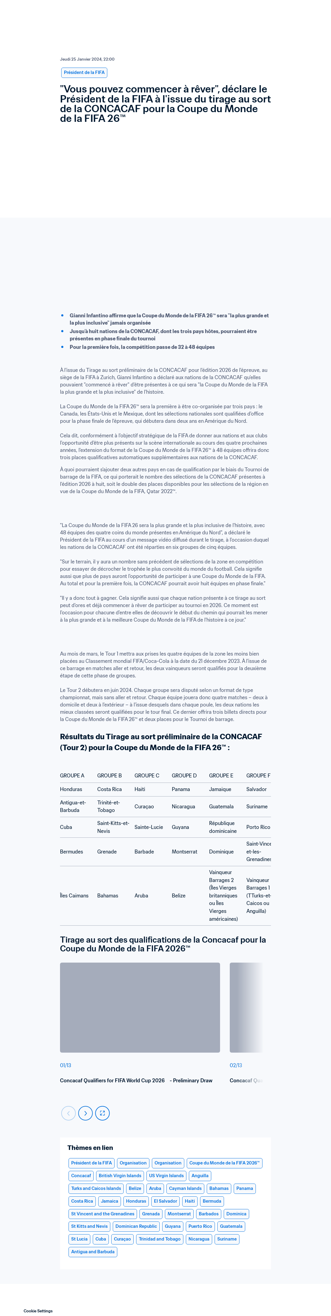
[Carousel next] (85, 1113)
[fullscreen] (102, 1113)
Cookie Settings (38, 1311)
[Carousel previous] (68, 1113)
